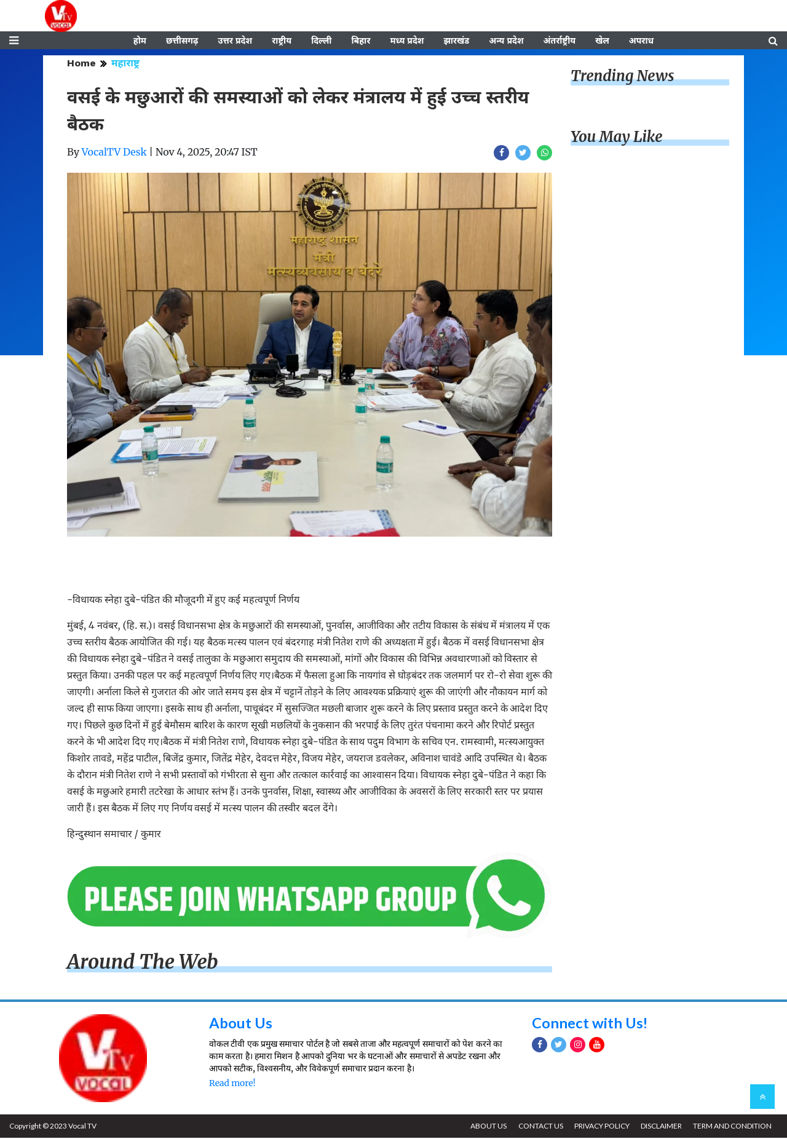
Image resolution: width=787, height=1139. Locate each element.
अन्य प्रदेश (506, 41)
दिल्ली (321, 41)
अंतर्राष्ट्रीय (560, 41)
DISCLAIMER (660, 1127)
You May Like (617, 138)
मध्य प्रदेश (407, 41)
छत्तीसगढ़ (182, 41)
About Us (240, 1024)
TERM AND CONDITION (732, 1127)
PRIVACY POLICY (600, 1127)
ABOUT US (487, 1127)
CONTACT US (538, 1127)
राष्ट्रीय (281, 41)
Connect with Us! (590, 1024)
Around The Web (142, 963)
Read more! (232, 1084)
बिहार (360, 41)
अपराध (641, 41)
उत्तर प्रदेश (235, 41)
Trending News (622, 77)
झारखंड (456, 41)
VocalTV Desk (114, 153)
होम (139, 41)
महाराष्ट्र (125, 64)
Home (81, 64)
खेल (602, 41)
